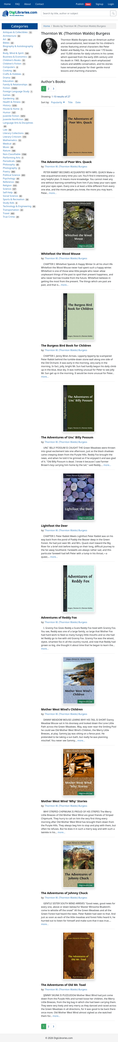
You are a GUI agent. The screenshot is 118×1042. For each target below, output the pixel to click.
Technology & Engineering (17, 206)
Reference (8, 182)
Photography (10, 168)
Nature (6, 150)
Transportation (11, 209)
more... (53, 193)
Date (77, 102)
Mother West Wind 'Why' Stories (64, 801)
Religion (7, 185)
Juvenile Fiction (11, 115)
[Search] (75, 13)
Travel (6, 213)
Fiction (6, 88)
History (7, 105)
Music (6, 147)
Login (111, 4)
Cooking (7, 70)
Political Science (11, 175)
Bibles (6, 42)
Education (8, 81)
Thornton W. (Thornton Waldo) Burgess (66, 166)
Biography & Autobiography (18, 46)
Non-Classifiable (11, 154)
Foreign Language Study (16, 91)
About (27, 4)
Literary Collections (13, 133)
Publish (83, 4)
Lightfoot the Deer (54, 526)
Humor (7, 112)
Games (6, 95)
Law (5, 129)
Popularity (58, 102)
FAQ (17, 4)
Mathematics (10, 140)
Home (7, 4)
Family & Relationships (15, 84)
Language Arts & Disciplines (18, 122)
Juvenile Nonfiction (13, 119)
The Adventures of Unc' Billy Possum (67, 437)
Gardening (8, 98)
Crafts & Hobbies (12, 74)
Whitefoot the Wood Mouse (60, 254)
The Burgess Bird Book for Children (66, 345)
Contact (39, 4)
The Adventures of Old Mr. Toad (63, 985)
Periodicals (9, 161)
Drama (6, 77)
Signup (99, 4)
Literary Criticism (12, 136)
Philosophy (9, 164)
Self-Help (8, 192)
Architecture (9, 35)
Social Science (10, 195)
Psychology (9, 178)
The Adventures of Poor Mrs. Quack (66, 162)
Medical (7, 143)
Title (70, 102)
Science (7, 188)
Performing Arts (11, 157)
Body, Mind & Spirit (13, 53)
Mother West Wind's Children (62, 709)
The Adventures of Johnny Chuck (64, 893)
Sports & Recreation (13, 199)
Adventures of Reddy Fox (59, 617)
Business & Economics (15, 56)
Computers (9, 67)
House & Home (11, 108)
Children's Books (12, 60)
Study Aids (8, 202)
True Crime (9, 216)
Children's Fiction (12, 63)
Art (4, 39)
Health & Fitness (11, 101)
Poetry (6, 171)
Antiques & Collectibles (15, 32)
